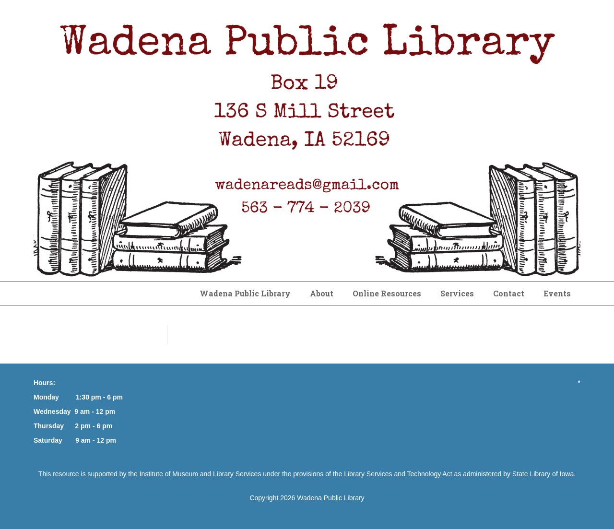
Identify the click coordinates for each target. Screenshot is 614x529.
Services (457, 293)
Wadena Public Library (245, 293)
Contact (508, 293)
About (321, 293)
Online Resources (387, 293)
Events (557, 293)
